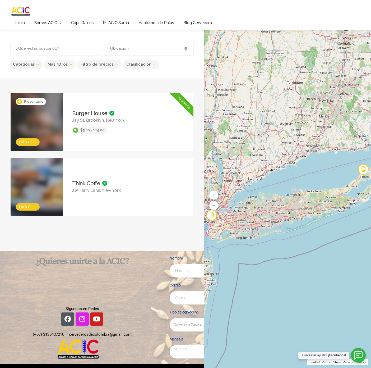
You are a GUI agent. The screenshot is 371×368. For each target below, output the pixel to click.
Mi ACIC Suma (116, 22)
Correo (175, 285)
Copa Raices (82, 22)
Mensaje (176, 339)
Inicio (20, 22)
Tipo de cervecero (184, 312)
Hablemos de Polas (156, 22)
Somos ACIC (45, 22)
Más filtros (58, 64)
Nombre (176, 258)
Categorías (24, 64)
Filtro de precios (97, 64)
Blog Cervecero (197, 22)
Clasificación (138, 64)
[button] (213, 194)
